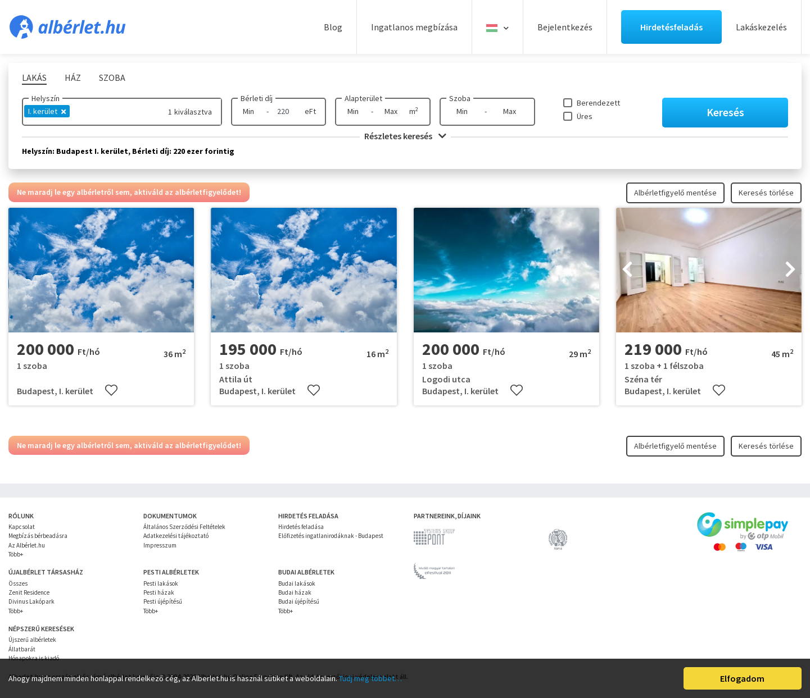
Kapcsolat (21, 527)
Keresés (725, 112)
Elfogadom (742, 678)
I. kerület (47, 111)
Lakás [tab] (34, 77)
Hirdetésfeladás (671, 27)
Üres (584, 116)
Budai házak (294, 592)
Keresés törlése (766, 193)
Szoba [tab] (112, 77)
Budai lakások (296, 583)
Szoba (459, 98)
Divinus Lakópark (31, 601)
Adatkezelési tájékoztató (176, 536)
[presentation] (627, 270)
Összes (18, 583)
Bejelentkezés (564, 27)
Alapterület (363, 98)
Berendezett (598, 103)
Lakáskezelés (761, 27)
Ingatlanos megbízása (414, 27)
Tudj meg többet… (370, 678)
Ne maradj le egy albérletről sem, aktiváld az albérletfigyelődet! (129, 192)
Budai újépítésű (298, 601)
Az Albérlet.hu (26, 545)
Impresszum (160, 545)
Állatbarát (21, 649)
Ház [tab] (73, 77)
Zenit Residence (28, 592)
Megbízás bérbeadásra (37, 536)
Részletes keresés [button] (405, 136)
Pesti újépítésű (162, 601)
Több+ (15, 554)
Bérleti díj (257, 98)
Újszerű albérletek (32, 640)
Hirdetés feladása (301, 527)
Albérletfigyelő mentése (675, 193)
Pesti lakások (160, 583)
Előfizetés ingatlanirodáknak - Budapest (330, 536)
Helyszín (45, 98)
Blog (333, 27)
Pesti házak (158, 592)
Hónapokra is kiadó (33, 658)
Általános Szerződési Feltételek (184, 527)
